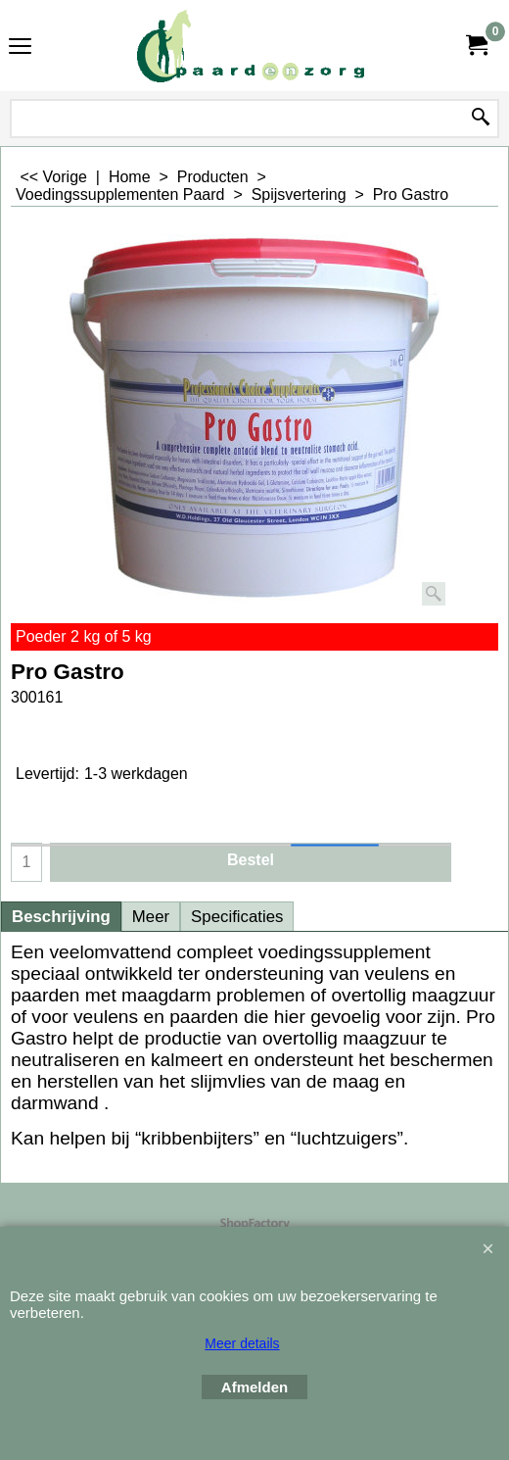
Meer (150, 916)
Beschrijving (61, 916)
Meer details (242, 1343)
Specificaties (237, 916)
